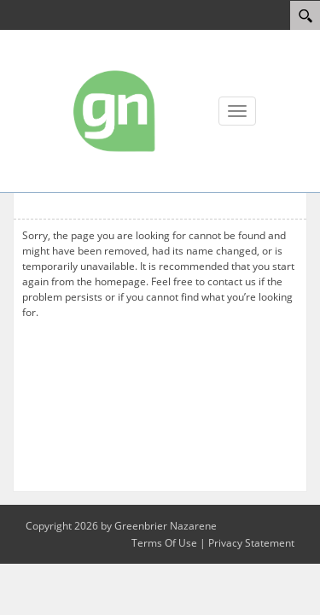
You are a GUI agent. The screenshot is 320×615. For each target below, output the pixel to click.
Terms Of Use (164, 543)
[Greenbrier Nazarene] (115, 110)
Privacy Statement (251, 543)
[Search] (305, 15)
